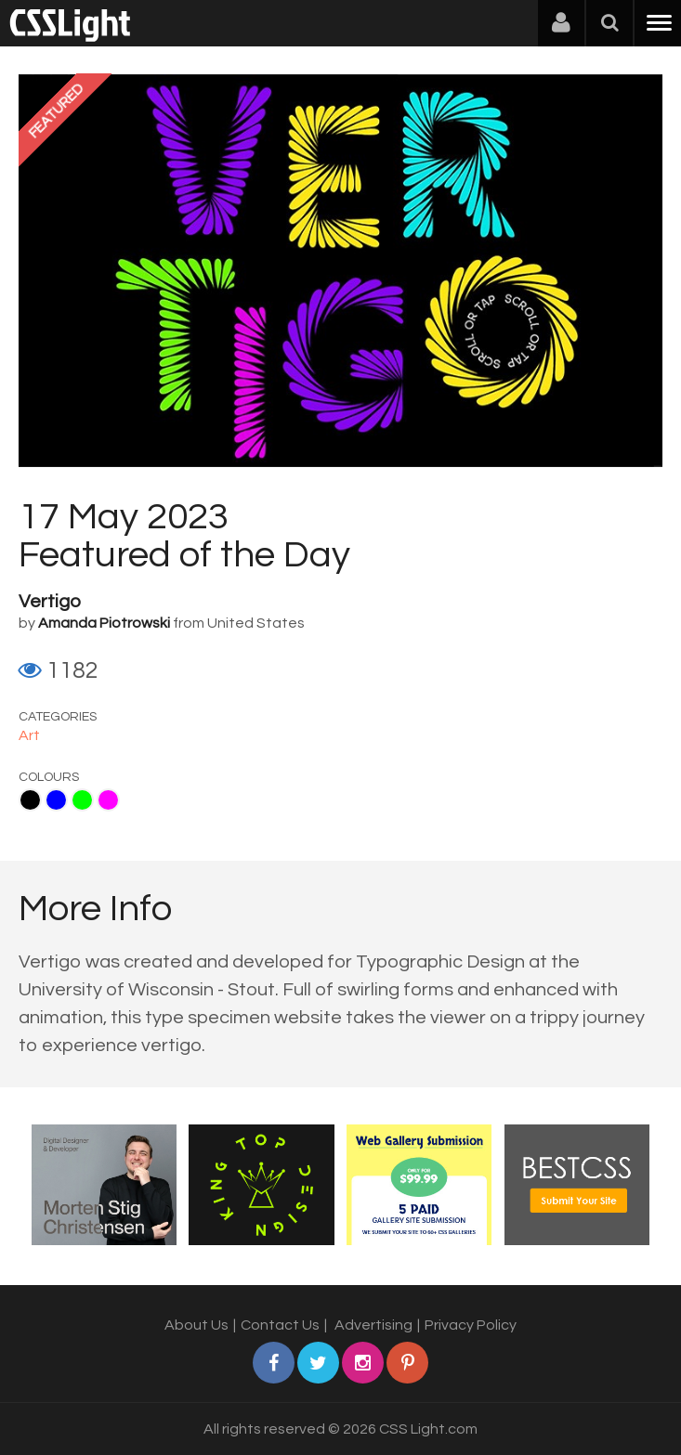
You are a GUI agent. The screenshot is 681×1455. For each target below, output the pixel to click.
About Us (196, 1325)
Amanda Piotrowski (104, 623)
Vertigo (50, 601)
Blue (56, 800)
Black (30, 800)
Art (29, 735)
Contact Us (280, 1325)
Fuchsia (108, 800)
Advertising (373, 1325)
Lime (82, 800)
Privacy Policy (471, 1325)
